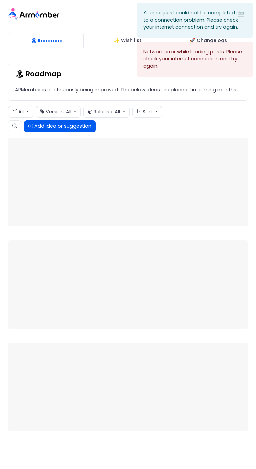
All (18, 111)
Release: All (104, 112)
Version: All (56, 112)
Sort (145, 111)
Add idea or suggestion (59, 126)
